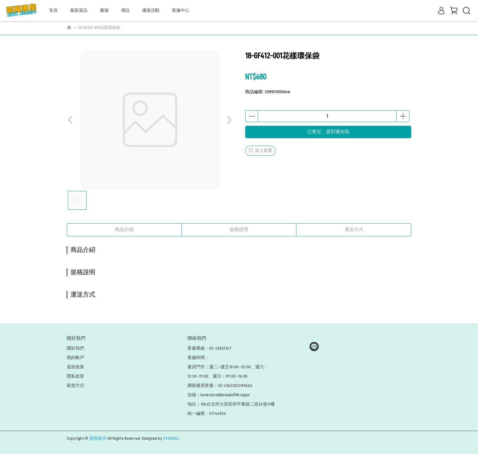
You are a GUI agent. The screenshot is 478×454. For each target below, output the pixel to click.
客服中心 (180, 10)
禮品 (125, 10)
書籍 (104, 10)
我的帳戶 (75, 358)
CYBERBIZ (171, 438)
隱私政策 (75, 376)
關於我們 (75, 348)
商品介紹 (124, 229)
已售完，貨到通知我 (328, 132)
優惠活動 (151, 10)
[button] (229, 120)
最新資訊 (79, 10)
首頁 (53, 10)
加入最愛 (260, 150)
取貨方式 (75, 385)
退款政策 (75, 367)
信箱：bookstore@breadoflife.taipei (218, 395)
